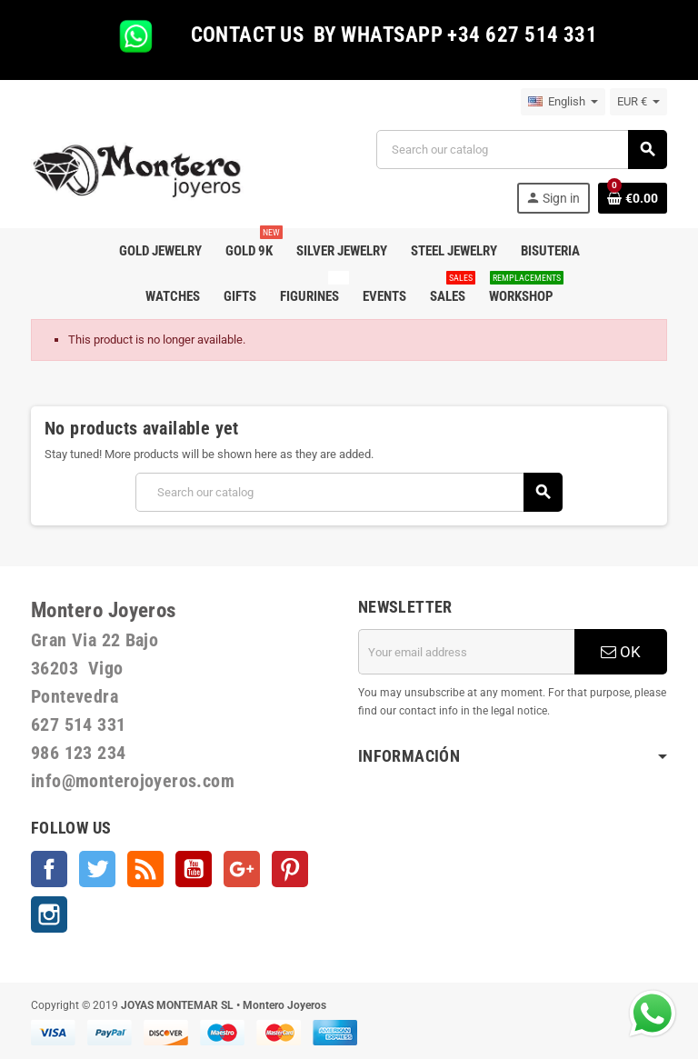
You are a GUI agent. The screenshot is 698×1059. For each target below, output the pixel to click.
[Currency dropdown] (638, 101)
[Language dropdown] (563, 101)
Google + (242, 869)
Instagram (49, 914)
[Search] (521, 149)
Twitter (97, 869)
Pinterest (290, 869)
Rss (145, 869)
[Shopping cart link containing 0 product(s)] (632, 198)
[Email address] (466, 651)
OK (621, 652)
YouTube (193, 869)
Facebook (49, 869)
